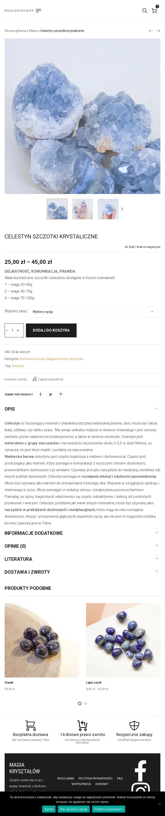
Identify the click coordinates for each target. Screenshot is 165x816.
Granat (9, 682)
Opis (10, 409)
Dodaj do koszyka (51, 330)
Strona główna (15, 31)
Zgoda (48, 809)
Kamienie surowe (32, 359)
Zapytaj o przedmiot (47, 379)
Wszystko (76, 359)
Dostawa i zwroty (16, 379)
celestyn (18, 366)
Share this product (19, 394)
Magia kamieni (57, 359)
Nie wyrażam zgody (73, 809)
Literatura (18, 559)
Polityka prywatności (108, 809)
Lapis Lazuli (93, 682)
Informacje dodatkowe (34, 533)
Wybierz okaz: (16, 311)
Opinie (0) (15, 546)
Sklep (33, 31)
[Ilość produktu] (12, 330)
